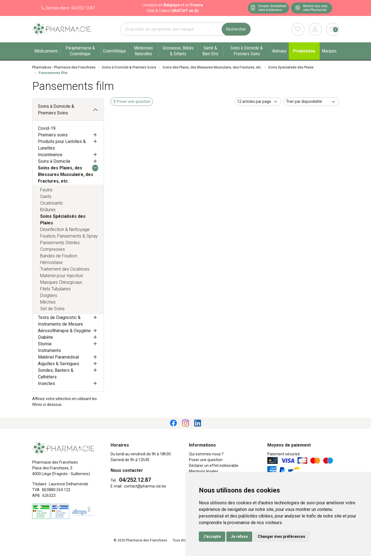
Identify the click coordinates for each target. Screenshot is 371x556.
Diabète (45, 337)
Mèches (48, 302)
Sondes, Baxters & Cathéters (55, 373)
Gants (45, 196)
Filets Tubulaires (55, 288)
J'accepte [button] (212, 536)
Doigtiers (48, 295)
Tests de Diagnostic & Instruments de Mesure (60, 321)
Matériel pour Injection (61, 275)
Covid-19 (47, 128)
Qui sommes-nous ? (206, 454)
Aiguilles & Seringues (58, 363)
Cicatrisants (51, 203)
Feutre (46, 189)
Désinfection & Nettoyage (65, 229)
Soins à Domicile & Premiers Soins (56, 109)
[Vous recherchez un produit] (171, 29)
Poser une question (205, 460)
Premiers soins (53, 134)
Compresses (52, 249)
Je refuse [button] (239, 536)
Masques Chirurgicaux (61, 282)
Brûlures (48, 209)
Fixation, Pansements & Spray (69, 236)
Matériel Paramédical (58, 357)
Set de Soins (52, 308)
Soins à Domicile (54, 161)
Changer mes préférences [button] (281, 536)
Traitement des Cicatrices (64, 269)
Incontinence (50, 154)
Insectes (46, 383)
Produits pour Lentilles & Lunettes (62, 145)
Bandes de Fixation (58, 255)
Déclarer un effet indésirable (213, 465)
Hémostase (51, 262)
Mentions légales (203, 471)
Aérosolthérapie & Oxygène (64, 330)
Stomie (45, 343)
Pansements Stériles (60, 242)
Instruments (49, 350)
